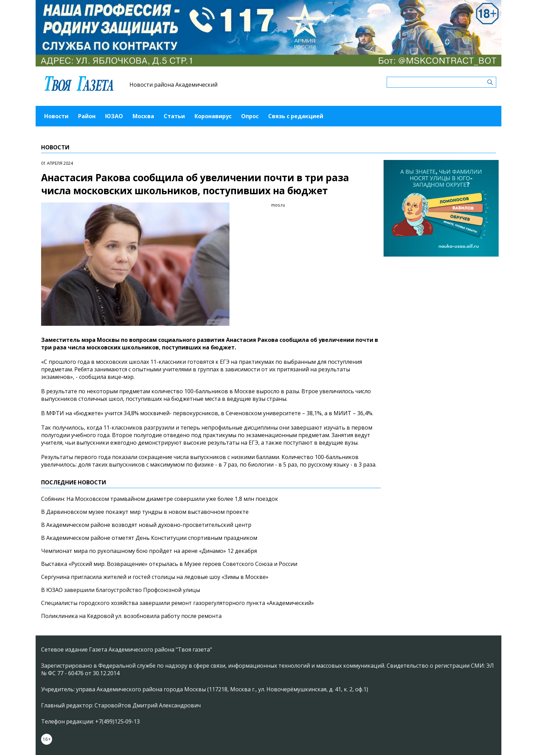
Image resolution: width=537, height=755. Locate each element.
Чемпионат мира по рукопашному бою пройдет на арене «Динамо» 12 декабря (149, 551)
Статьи (174, 116)
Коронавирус (213, 116)
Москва (143, 116)
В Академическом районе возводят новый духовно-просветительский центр (146, 525)
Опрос (250, 116)
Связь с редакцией (295, 116)
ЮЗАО (114, 116)
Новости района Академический (173, 84)
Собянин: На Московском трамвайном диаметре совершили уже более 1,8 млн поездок (159, 499)
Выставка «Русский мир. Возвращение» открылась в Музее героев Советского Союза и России (169, 564)
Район (87, 116)
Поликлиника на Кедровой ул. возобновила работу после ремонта (131, 616)
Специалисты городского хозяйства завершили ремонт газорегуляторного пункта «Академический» (177, 603)
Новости (56, 116)
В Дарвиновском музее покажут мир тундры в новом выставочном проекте (145, 512)
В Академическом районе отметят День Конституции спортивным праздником (149, 538)
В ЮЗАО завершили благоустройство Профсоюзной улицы (120, 590)
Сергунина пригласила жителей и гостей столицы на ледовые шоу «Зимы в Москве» (154, 577)
